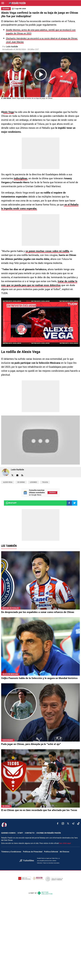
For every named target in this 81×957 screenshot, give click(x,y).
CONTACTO (29, 833)
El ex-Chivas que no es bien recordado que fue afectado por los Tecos (39, 810)
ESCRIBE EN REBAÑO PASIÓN (49, 833)
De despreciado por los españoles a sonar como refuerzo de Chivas (37, 612)
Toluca (45, 482)
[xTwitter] (68, 823)
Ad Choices (64, 851)
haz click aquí (65, 843)
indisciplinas (20, 178)
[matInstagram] (62, 823)
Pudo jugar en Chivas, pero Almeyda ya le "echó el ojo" (31, 744)
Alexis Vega (7, 482)
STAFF (20, 833)
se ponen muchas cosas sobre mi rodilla (47, 251)
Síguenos (52, 492)
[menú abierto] (2, 3)
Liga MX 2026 (20, 8)
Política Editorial (51, 851)
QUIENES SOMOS (8, 833)
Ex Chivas (21, 482)
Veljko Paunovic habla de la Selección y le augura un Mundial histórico (39, 678)
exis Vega (8, 112)
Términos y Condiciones (11, 851)
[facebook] (57, 823)
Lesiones (33, 482)
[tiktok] (78, 823)
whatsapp (11, 503)
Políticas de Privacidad (32, 851)
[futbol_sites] (27, 861)
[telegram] (73, 823)
